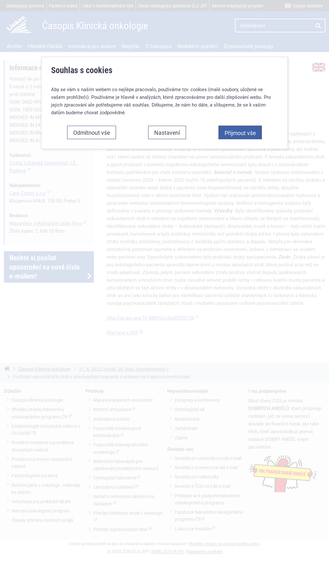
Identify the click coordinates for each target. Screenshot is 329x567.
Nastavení (167, 132)
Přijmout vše (240, 133)
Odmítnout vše (91, 132)
